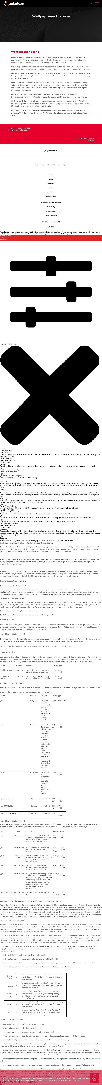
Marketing (3, 498)
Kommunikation (51, 196)
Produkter (51, 183)
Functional (3, 529)
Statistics (3, 464)
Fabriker (51, 179)
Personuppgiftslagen (51, 211)
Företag (51, 175)
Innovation (51, 188)
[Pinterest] (64, 165)
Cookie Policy (51, 207)
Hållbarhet (51, 192)
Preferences (4, 453)
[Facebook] (37, 165)
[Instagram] (48, 165)
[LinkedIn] (59, 165)
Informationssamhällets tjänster (51, 202)
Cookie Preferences (51, 215)
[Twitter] (43, 165)
